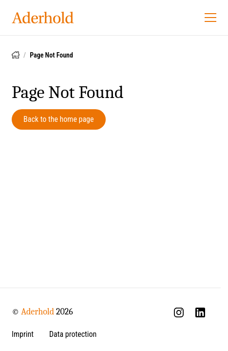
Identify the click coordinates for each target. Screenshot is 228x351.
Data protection (72, 334)
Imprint (23, 334)
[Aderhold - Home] (43, 17)
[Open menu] (210, 17)
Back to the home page (58, 119)
